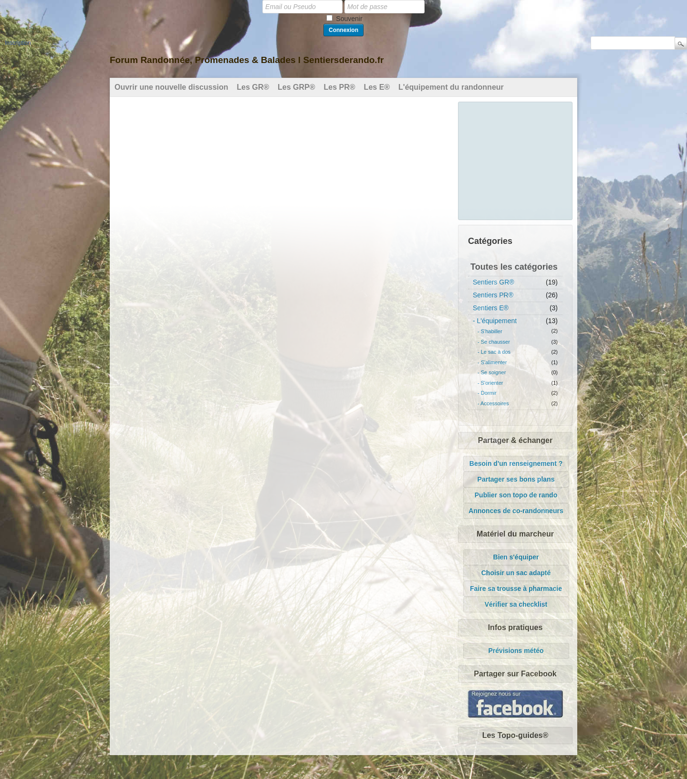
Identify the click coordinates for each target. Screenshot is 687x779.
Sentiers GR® (493, 282)
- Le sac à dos (494, 352)
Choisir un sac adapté (516, 573)
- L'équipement (495, 321)
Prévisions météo (516, 650)
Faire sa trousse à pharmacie (516, 588)
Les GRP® (296, 87)
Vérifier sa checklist (516, 604)
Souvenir (349, 18)
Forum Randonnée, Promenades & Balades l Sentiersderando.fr (247, 60)
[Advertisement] (515, 159)
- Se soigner (492, 372)
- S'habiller (490, 331)
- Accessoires (493, 403)
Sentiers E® (491, 308)
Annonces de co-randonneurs (515, 511)
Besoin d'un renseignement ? (515, 463)
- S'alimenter (492, 362)
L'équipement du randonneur (451, 87)
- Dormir (487, 393)
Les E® (377, 87)
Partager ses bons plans (516, 479)
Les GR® (253, 87)
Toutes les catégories (514, 267)
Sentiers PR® (493, 295)
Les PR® (339, 87)
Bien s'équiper (516, 557)
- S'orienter (490, 383)
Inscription (18, 43)
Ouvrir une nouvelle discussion (171, 87)
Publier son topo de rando (516, 495)
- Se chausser (494, 342)
